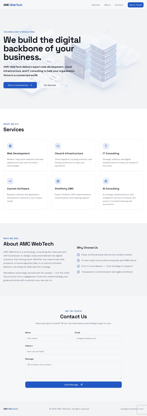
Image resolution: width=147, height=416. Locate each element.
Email (77, 332)
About (107, 5)
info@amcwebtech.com (132, 409)
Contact (119, 5)
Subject (29, 345)
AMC (12, 5)
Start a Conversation (20, 85)
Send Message (73, 384)
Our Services (50, 85)
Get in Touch (135, 5)
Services (96, 5)
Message (29, 359)
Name (28, 332)
